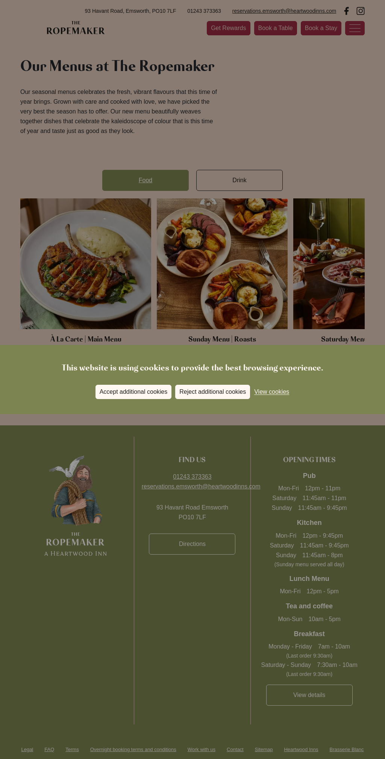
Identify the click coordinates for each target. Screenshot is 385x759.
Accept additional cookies (134, 392)
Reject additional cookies (212, 392)
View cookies (271, 392)
